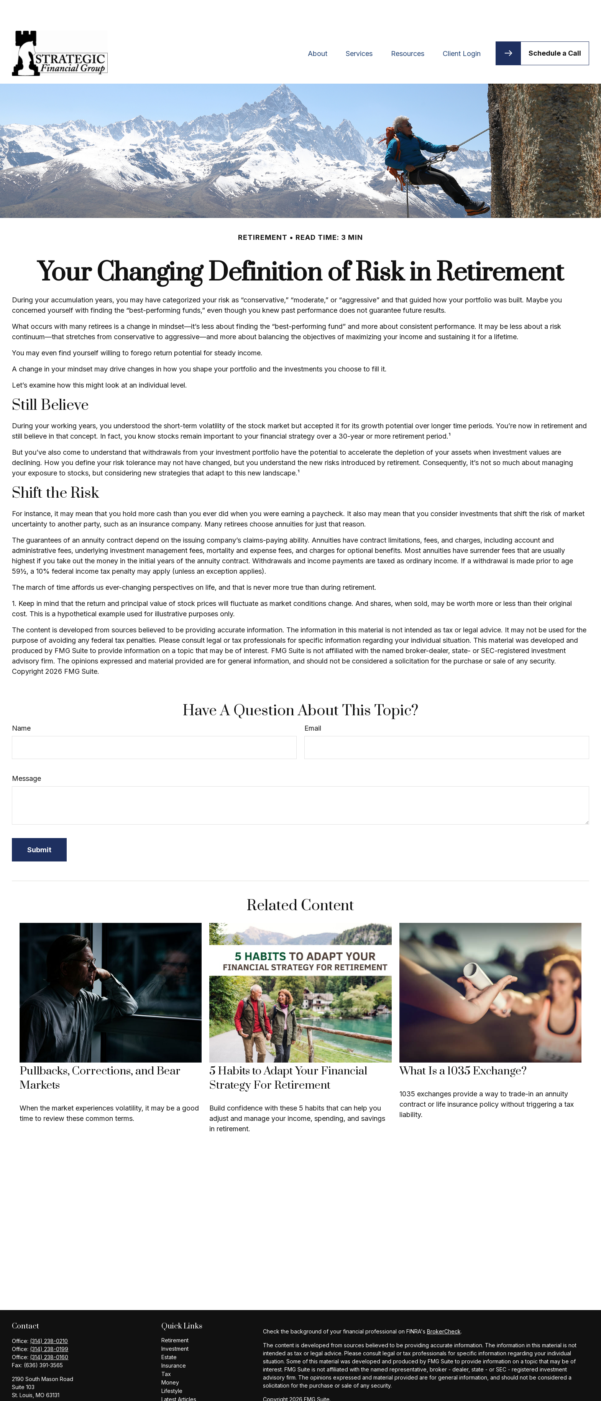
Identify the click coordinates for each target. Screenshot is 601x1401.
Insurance (173, 1342)
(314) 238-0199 (49, 1326)
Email (312, 705)
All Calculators (179, 1393)
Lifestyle (171, 1368)
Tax (166, 1351)
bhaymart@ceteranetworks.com (52, 1385)
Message (26, 755)
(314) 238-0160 (49, 1334)
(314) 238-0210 (49, 1318)
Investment (175, 1325)
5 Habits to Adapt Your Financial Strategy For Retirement (288, 1055)
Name (21, 705)
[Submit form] (39, 826)
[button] (317, 30)
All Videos (174, 1384)
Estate (169, 1334)
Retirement (175, 1317)
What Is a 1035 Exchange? (463, 1048)
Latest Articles (178, 1376)
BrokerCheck (444, 1308)
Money (170, 1359)
